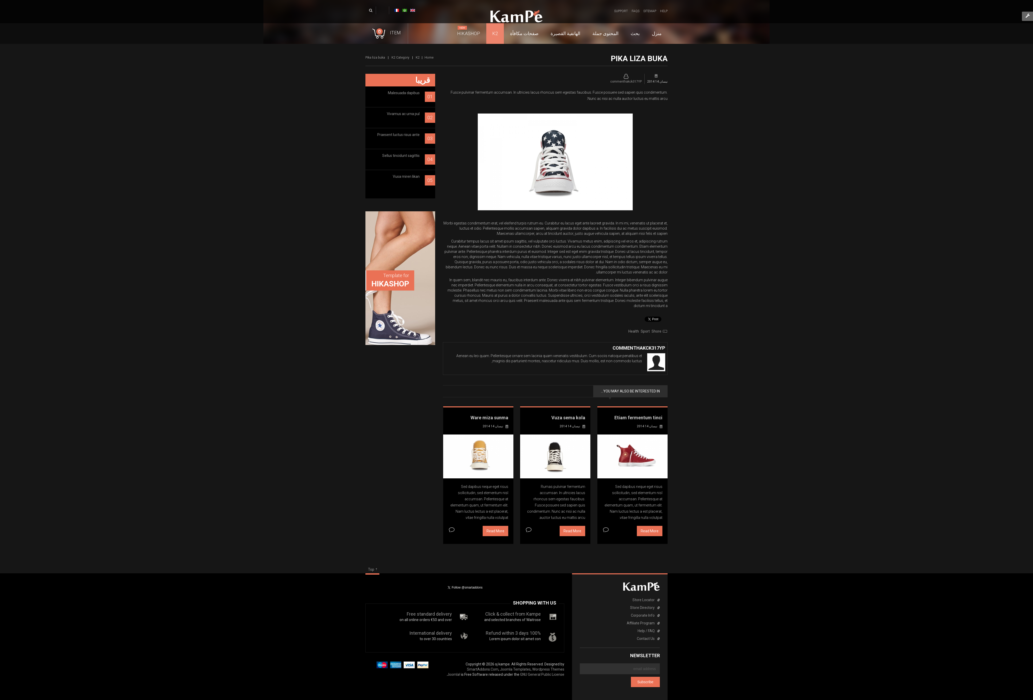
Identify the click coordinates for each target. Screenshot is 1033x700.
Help (664, 11)
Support (621, 11)
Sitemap (649, 11)
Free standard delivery (429, 614)
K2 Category (400, 57)
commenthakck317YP (626, 81)
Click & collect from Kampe (513, 614)
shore (656, 331)
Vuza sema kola (568, 417)
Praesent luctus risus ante (398, 135)
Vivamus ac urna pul (403, 114)
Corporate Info (643, 615)
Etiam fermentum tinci (638, 417)
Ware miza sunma (489, 417)
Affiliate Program (641, 623)
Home (429, 57)
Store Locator (643, 600)
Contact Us (646, 639)
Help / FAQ (646, 631)
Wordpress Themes (548, 669)
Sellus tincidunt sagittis (401, 156)
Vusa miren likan (406, 176)
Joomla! (453, 674)
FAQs (635, 11)
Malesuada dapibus (404, 93)
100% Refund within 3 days (513, 633)
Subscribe (645, 682)
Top (371, 569)
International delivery (430, 633)
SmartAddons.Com (482, 669)
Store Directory (642, 608)
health (633, 331)
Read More (495, 531)
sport (645, 331)
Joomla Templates (515, 669)
